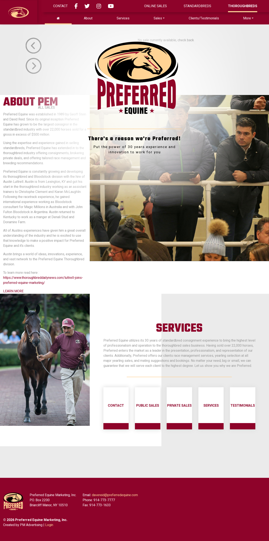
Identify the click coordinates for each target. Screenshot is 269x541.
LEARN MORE (13, 291)
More (247, 18)
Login (49, 525)
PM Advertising (31, 525)
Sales (158, 18)
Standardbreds (197, 6)
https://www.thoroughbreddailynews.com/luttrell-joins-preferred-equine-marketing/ (43, 280)
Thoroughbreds (242, 6)
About (88, 18)
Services (123, 18)
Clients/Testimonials (204, 18)
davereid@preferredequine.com (115, 495)
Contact (60, 6)
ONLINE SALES (155, 6)
